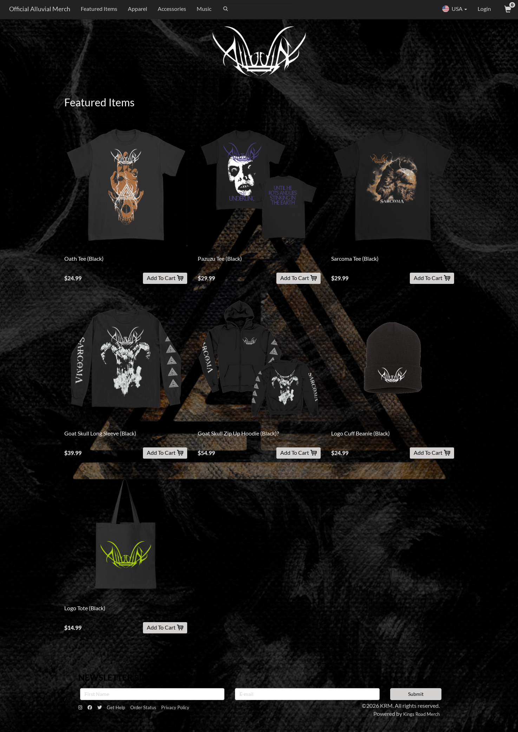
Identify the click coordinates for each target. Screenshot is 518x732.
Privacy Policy (205, 709)
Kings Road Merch (417, 713)
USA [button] (454, 9)
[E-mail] (307, 694)
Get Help (129, 709)
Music (200, 8)
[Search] (253, 9)
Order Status (164, 709)
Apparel (133, 8)
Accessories (168, 8)
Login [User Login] (484, 8)
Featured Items (95, 8)
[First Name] (152, 694)
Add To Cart (165, 277)
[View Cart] (507, 9)
